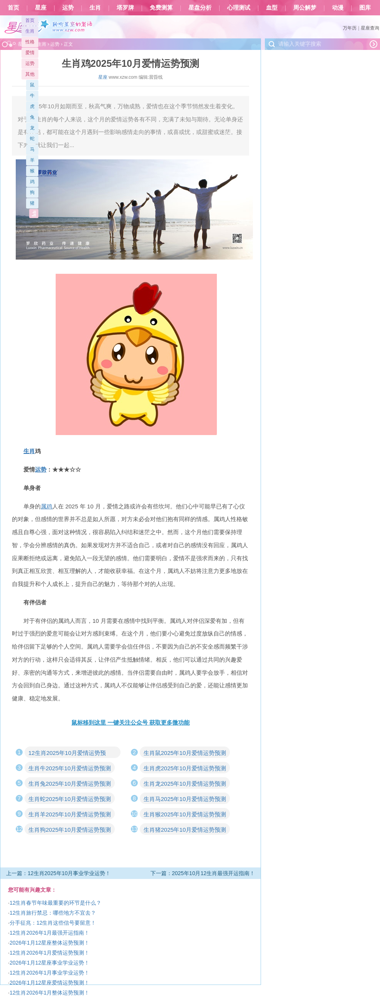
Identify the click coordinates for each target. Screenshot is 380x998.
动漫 (338, 8)
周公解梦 (304, 8)
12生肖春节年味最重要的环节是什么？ (56, 903)
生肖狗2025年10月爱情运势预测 (69, 829)
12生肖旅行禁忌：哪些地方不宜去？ (53, 913)
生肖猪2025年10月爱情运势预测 (185, 829)
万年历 (350, 28)
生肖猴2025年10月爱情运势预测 (185, 814)
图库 (365, 8)
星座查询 (370, 28)
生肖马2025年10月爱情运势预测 (185, 799)
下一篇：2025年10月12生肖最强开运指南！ (202, 873)
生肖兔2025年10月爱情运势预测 (69, 783)
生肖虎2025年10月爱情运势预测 (185, 768)
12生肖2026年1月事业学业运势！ (50, 973)
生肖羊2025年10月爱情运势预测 (69, 814)
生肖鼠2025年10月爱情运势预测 (185, 753)
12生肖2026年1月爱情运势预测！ (50, 953)
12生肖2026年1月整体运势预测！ (50, 993)
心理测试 (238, 8)
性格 (30, 42)
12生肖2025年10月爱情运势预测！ (67, 754)
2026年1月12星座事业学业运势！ (50, 963)
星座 (40, 8)
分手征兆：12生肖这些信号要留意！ (53, 923)
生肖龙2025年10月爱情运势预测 (185, 783)
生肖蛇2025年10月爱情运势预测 (69, 799)
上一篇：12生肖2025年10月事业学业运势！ (58, 873)
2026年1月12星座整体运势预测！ (50, 943)
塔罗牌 (125, 8)
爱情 (30, 52)
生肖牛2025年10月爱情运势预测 (69, 768)
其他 (30, 74)
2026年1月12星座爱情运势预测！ (50, 983)
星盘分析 (199, 8)
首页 (13, 8)
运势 (68, 8)
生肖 (95, 8)
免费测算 (161, 8)
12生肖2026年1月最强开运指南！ (50, 933)
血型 (272, 8)
